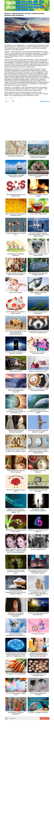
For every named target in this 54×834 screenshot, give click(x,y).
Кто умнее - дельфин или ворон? (38, 712)
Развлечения (20, 9)
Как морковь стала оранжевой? (15, 674)
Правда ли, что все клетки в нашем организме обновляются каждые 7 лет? (15, 510)
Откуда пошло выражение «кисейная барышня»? (16, 431)
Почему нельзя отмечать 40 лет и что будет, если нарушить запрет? (16, 450)
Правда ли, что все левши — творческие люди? (38, 352)
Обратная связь (39, 9)
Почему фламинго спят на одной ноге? (16, 233)
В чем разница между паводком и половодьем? (38, 312)
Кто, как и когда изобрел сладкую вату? (16, 693)
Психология (40, 7)
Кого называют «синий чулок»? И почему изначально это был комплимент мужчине (38, 571)
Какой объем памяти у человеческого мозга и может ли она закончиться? (16, 411)
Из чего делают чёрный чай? (38, 213)
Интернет (35, 1)
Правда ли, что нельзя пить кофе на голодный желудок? (38, 389)
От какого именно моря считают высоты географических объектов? (16, 390)
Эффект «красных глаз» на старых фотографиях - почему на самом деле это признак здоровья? (15, 551)
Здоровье (29, 1)
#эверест (11, 97)
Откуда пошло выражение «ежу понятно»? (38, 175)
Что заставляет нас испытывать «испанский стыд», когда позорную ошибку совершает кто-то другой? (38, 593)
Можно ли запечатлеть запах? (38, 371)
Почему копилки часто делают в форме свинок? (16, 312)
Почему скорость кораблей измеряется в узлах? (16, 175)
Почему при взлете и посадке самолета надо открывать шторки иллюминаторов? (38, 451)
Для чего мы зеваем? (15, 292)
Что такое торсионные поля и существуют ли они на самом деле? (16, 571)
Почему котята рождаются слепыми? (38, 693)
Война (23, 1)
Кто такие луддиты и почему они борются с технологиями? (16, 273)
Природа (33, 7)
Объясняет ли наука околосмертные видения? (38, 509)
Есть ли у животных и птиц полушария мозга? (38, 674)
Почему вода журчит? (15, 371)
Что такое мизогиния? (38, 633)
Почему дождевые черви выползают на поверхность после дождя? (38, 411)
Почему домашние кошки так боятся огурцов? (16, 471)
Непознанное (20, 7)
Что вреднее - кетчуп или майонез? (38, 471)
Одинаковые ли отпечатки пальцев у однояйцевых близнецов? (16, 614)
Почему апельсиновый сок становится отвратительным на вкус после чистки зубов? (38, 654)
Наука (39, 4)
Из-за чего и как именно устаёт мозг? (16, 490)
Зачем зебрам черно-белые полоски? (38, 293)
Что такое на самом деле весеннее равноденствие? (38, 613)
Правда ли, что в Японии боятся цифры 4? (38, 530)
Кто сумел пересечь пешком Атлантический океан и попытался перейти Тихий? (38, 234)
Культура (34, 4)
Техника (31, 9)
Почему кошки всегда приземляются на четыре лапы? (16, 634)
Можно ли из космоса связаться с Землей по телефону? (16, 352)
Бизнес (18, 1)
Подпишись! (44, 718)
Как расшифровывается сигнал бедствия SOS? (15, 195)
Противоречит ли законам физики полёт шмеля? (16, 530)
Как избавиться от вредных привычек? (15, 254)
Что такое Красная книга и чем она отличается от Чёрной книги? (38, 331)
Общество (27, 7)
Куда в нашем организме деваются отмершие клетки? (15, 214)
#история (6, 97)
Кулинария (27, 4)
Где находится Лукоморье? (16, 156)
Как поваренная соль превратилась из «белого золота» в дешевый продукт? (16, 592)
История (41, 1)
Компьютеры (20, 4)
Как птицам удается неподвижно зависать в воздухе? (38, 431)
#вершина (20, 97)
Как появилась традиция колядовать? (15, 713)
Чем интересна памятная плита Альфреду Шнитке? (38, 273)
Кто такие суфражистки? (38, 549)
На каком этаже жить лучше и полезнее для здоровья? (38, 156)
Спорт (26, 9)
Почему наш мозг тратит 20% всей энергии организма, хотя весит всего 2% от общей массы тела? (16, 654)
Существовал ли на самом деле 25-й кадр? (38, 490)
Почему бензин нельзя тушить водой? (38, 195)
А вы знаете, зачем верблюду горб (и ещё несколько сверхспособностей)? (15, 332)
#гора (15, 97)
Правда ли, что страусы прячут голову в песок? (38, 254)
